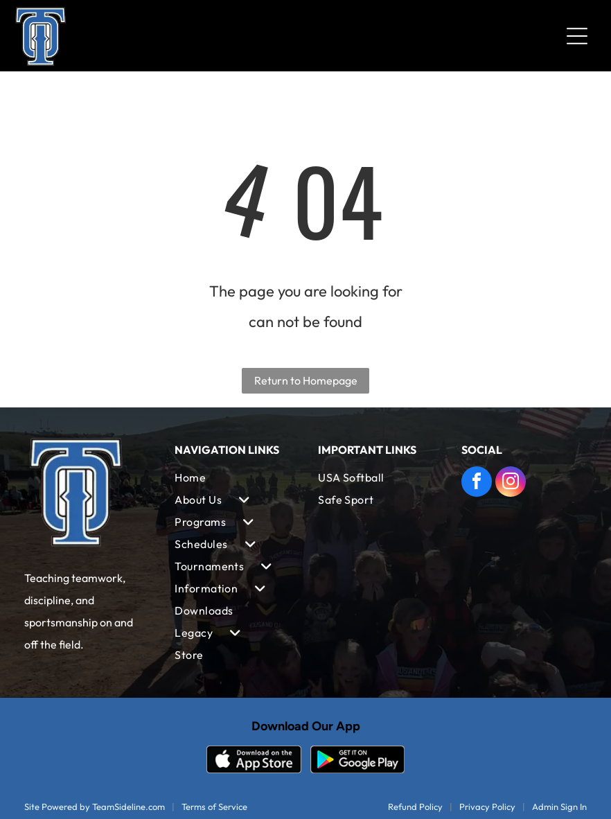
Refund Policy (415, 806)
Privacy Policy (487, 806)
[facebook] (476, 483)
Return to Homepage (305, 380)
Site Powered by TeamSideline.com (94, 806)
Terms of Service (214, 806)
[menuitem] (234, 477)
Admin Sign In (559, 806)
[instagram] (510, 483)
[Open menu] (577, 36)
